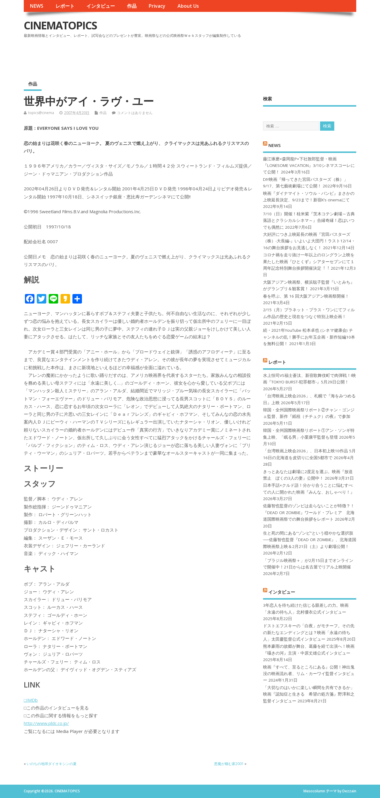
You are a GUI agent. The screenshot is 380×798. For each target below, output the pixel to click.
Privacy (156, 6)
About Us (188, 6)
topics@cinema (41, 112)
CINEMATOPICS (60, 25)
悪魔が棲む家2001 (229, 763)
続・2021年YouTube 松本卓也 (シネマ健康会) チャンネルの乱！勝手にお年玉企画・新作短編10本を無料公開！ (309, 337)
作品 (132, 6)
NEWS (36, 6)
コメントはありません (135, 112)
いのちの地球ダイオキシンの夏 (52, 763)
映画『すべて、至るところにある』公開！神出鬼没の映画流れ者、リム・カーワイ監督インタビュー (308, 673)
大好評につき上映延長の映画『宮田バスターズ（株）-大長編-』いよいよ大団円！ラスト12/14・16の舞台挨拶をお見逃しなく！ (309, 241)
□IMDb (31, 700)
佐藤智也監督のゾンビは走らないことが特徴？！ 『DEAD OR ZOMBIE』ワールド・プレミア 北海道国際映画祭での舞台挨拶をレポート (308, 512)
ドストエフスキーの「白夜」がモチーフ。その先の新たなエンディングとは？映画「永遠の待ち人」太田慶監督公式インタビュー (308, 632)
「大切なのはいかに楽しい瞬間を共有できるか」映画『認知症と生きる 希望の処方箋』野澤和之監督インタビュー (308, 694)
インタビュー (100, 6)
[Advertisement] (243, 56)
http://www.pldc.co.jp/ (46, 723)
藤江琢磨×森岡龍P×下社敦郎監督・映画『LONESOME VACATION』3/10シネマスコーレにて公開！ (309, 165)
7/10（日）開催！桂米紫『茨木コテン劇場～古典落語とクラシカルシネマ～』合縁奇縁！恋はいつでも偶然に (309, 220)
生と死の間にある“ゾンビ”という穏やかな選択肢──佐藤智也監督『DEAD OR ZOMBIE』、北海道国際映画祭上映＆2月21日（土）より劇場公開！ (309, 539)
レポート (65, 6)
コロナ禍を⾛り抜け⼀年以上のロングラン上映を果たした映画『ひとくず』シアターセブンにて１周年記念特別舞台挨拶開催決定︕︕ (308, 261)
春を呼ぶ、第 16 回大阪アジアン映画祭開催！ (306, 296)
